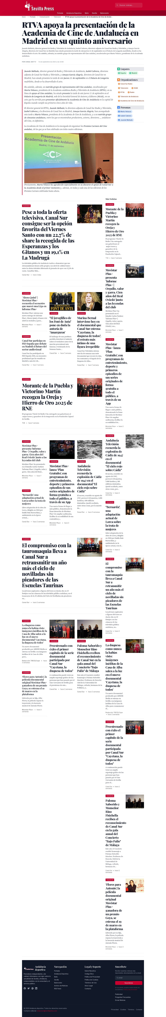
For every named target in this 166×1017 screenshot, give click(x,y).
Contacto (88, 989)
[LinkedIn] (36, 988)
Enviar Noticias (120, 1000)
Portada (60, 13)
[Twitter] (29, 988)
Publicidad (118, 994)
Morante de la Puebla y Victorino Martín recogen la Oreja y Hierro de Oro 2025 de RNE (115, 222)
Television (57, 17)
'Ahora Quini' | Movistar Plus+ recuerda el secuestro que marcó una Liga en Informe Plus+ (34, 303)
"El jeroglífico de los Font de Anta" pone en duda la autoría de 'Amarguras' (60, 325)
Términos (131, 1009)
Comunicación (44, 17)
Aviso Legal (89, 986)
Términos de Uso (91, 983)
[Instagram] (32, 988)
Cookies (123, 1009)
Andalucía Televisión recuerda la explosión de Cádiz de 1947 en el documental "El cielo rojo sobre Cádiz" (89, 478)
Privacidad (115, 1009)
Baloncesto (104, 13)
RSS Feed (57, 989)
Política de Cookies (91, 980)
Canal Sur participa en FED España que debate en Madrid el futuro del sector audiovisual (34, 345)
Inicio (24, 17)
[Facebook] (25, 988)
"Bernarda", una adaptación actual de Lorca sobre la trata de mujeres (34, 499)
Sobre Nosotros (90, 971)
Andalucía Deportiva (74, 13)
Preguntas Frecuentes (123, 997)
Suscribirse (129, 983)
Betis (87, 13)
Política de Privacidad (92, 977)
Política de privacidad (130, 989)
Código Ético (89, 974)
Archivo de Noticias (61, 986)
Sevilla (94, 13)
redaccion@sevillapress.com (47, 1011)
